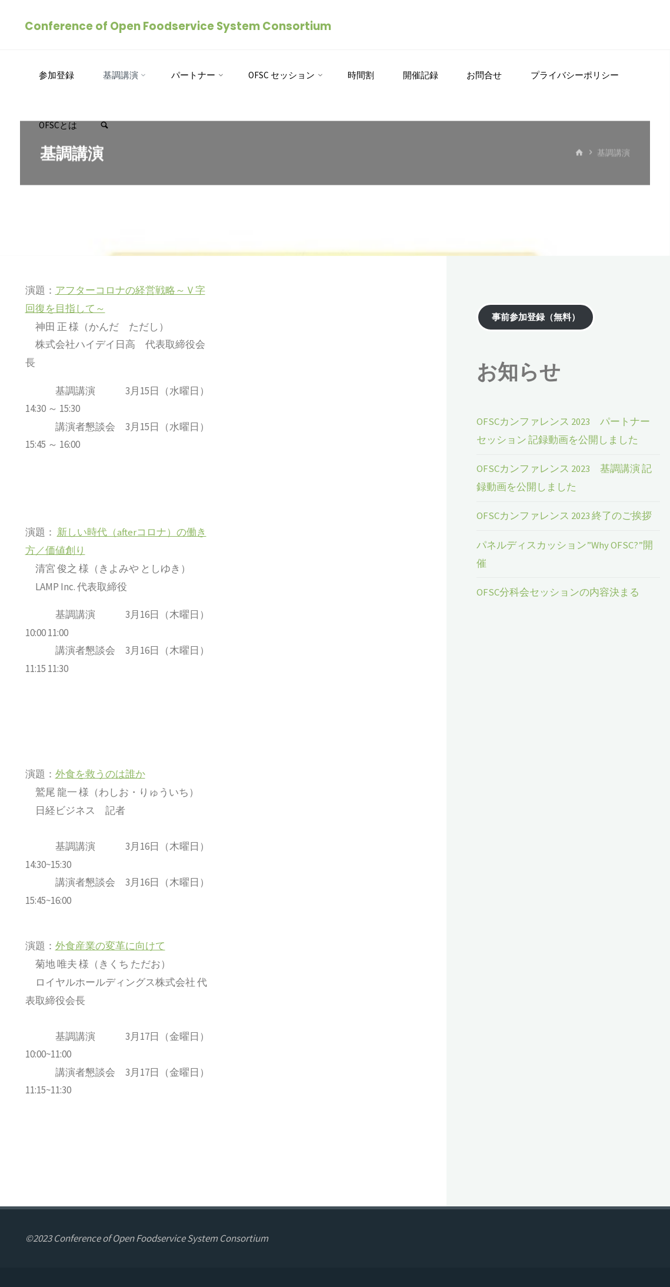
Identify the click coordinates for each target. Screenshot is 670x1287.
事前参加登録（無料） (536, 317)
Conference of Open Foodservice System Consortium (178, 26)
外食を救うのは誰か (100, 773)
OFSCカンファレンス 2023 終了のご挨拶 (564, 514)
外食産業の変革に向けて (110, 945)
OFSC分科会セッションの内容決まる (557, 590)
